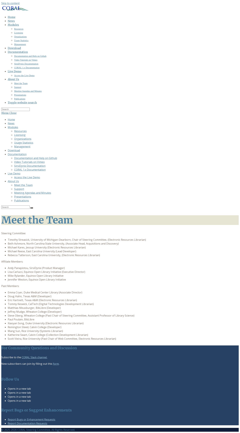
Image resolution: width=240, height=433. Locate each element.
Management (22, 146)
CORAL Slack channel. (34, 357)
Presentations (22, 196)
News (11, 123)
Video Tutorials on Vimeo (29, 162)
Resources (20, 131)
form (56, 364)
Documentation (17, 154)
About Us (13, 181)
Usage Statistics (23, 142)
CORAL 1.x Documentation (30, 169)
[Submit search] (31, 207)
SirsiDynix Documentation (29, 166)
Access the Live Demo (27, 177)
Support (19, 189)
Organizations (22, 139)
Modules (13, 127)
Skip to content (10, 3)
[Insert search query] (15, 109)
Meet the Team (23, 185)
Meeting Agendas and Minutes (32, 193)
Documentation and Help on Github (35, 158)
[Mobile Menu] (9, 113)
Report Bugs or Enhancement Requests (31, 419)
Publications (21, 200)
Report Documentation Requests (27, 423)
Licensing (20, 135)
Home (11, 119)
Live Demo (14, 173)
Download (14, 150)
